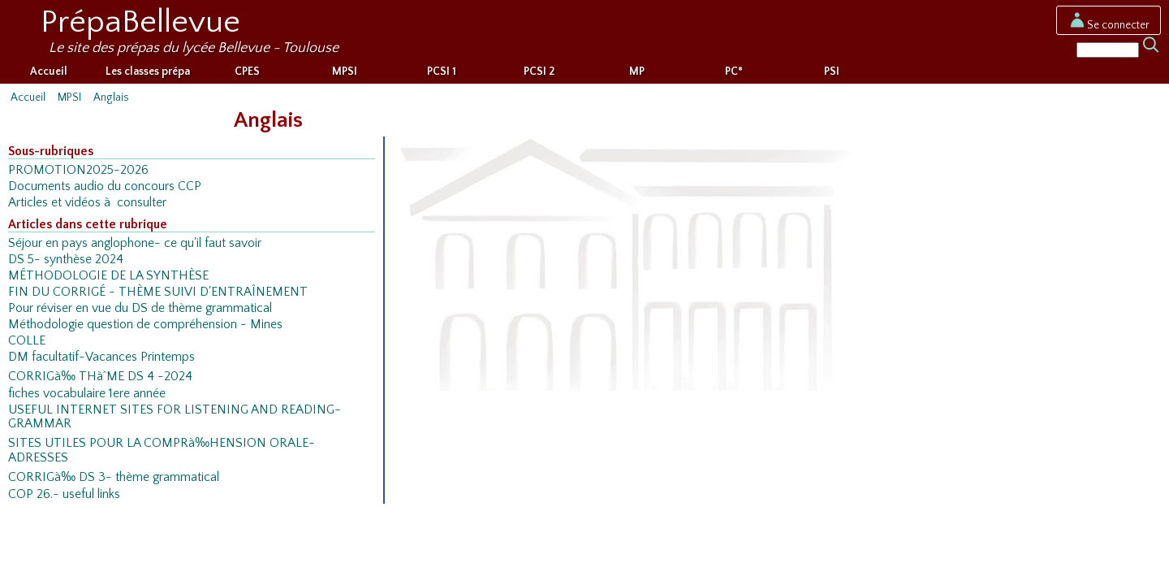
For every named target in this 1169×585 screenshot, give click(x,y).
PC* (734, 71)
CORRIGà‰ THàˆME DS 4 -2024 (100, 377)
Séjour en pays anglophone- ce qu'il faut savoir (134, 243)
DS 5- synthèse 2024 (65, 259)
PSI (831, 71)
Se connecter (1109, 25)
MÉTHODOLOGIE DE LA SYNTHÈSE (108, 276)
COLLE (26, 341)
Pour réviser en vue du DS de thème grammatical (140, 308)
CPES (247, 71)
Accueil (48, 71)
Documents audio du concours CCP (104, 186)
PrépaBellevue (140, 22)
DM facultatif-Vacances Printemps (101, 357)
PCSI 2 (539, 71)
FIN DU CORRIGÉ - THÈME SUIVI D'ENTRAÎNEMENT (158, 292)
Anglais (111, 97)
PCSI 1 (441, 71)
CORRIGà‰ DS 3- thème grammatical (113, 477)
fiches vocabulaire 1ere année (87, 394)
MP (637, 71)
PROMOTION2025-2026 (78, 170)
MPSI (344, 71)
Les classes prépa (148, 71)
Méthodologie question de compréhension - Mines (145, 325)
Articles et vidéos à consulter (87, 203)
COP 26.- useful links (64, 494)
